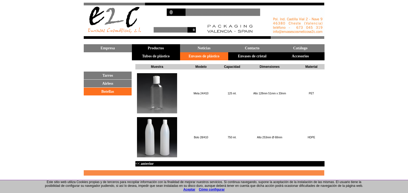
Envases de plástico (204, 56)
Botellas (107, 92)
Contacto (252, 48)
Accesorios (300, 56)
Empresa (108, 48)
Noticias (203, 48)
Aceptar (189, 189)
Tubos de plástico (156, 56)
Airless (107, 83)
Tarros (107, 75)
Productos (156, 48)
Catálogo (300, 48)
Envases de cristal (252, 56)
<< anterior (144, 164)
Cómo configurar (212, 189)
